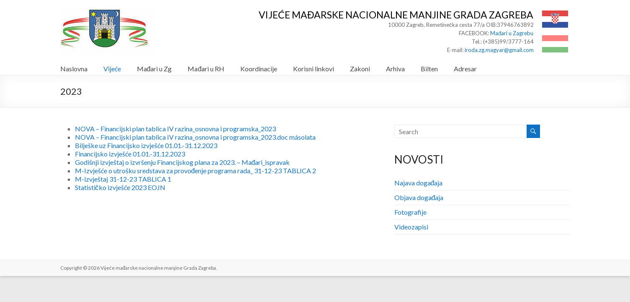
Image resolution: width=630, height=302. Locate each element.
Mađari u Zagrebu (511, 33)
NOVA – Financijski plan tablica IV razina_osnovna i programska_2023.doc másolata (195, 137)
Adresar (465, 69)
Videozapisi (411, 227)
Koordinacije (258, 69)
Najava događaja (418, 183)
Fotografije (410, 212)
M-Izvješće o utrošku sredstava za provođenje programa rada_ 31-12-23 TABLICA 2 (195, 170)
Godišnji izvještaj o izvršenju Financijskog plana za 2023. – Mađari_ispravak (182, 162)
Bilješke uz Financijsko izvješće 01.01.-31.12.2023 (146, 145)
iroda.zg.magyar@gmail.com (499, 50)
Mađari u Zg (154, 69)
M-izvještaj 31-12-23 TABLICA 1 (123, 179)
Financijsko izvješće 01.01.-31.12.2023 (130, 154)
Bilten (429, 69)
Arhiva (395, 69)
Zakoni (360, 69)
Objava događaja (419, 197)
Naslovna (73, 69)
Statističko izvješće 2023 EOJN (120, 187)
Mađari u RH (206, 69)
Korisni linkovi (313, 69)
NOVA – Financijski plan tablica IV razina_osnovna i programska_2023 (175, 129)
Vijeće (112, 69)
